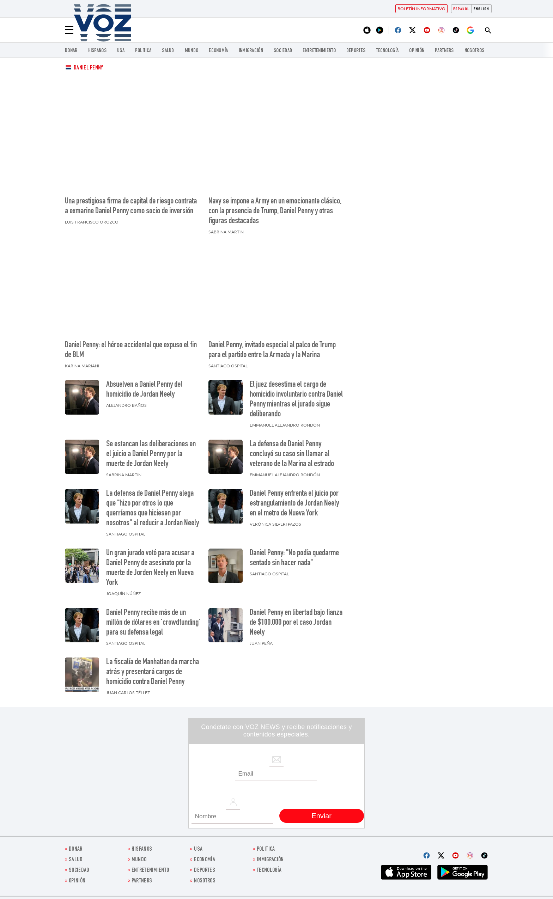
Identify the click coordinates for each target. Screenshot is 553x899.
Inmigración (251, 51)
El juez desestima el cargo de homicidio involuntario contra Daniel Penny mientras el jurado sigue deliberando (296, 400)
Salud (168, 51)
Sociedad (283, 51)
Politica (143, 51)
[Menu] (69, 30)
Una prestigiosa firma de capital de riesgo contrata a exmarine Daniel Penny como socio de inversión (131, 206)
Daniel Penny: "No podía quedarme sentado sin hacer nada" (294, 558)
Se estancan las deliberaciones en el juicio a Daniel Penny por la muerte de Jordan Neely (151, 454)
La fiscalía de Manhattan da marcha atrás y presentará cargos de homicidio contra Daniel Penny (152, 672)
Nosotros (474, 51)
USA (120, 51)
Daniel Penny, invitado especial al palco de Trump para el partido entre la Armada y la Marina (272, 350)
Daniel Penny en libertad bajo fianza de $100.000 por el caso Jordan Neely (296, 623)
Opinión (416, 51)
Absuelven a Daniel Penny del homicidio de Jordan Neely (144, 390)
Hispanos (97, 51)
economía (218, 51)
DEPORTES (355, 51)
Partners (444, 51)
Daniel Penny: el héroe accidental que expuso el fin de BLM (131, 350)
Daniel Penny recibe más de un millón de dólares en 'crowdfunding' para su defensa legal (153, 623)
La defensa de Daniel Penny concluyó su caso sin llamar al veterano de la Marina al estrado (292, 454)
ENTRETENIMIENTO (319, 51)
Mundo (192, 51)
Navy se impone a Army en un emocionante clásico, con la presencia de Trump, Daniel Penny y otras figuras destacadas (274, 211)
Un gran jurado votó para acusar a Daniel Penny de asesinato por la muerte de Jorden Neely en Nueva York (150, 568)
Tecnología (387, 51)
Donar (71, 51)
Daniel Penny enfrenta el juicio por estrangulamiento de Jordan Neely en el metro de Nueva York (294, 504)
